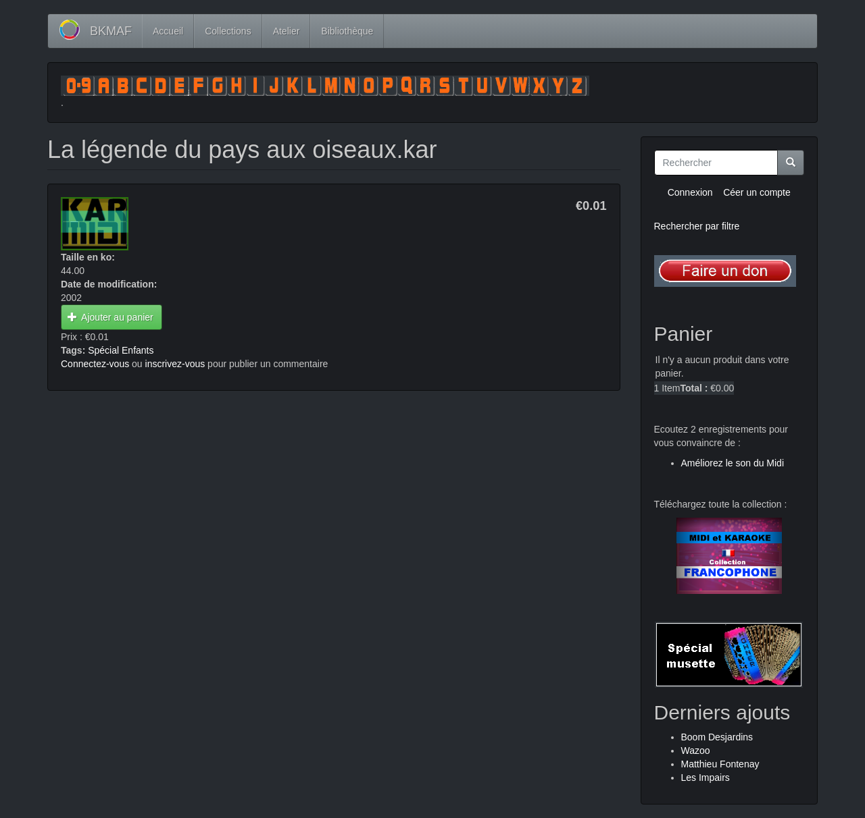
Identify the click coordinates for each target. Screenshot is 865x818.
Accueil (168, 31)
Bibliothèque (347, 31)
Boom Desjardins (717, 737)
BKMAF (111, 31)
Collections (228, 31)
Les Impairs (705, 777)
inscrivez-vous (175, 363)
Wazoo (695, 750)
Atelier (286, 31)
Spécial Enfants (120, 350)
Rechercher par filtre (697, 226)
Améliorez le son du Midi (733, 463)
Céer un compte (757, 192)
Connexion (690, 192)
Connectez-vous (95, 363)
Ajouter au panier (110, 317)
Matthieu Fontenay (720, 764)
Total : (694, 388)
